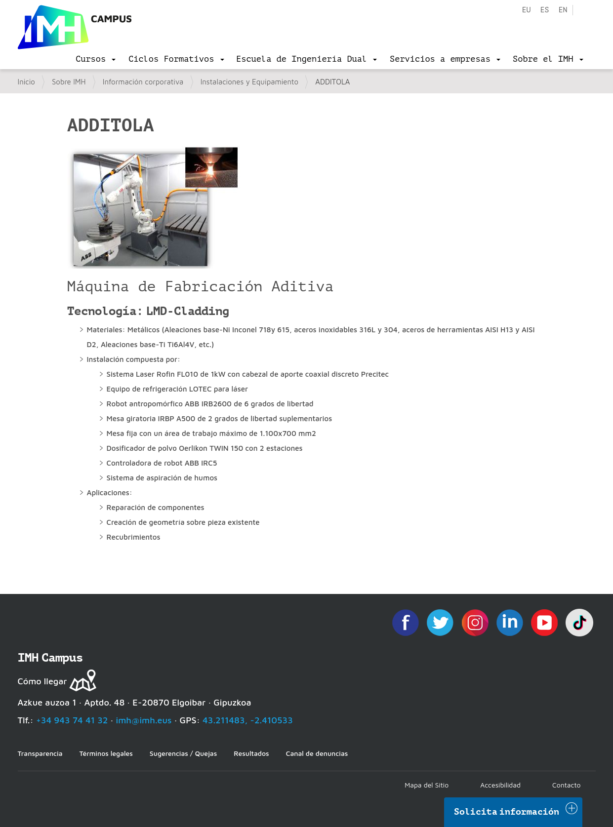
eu (526, 10)
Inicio (26, 82)
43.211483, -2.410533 (248, 720)
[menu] (96, 59)
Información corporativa (143, 82)
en (562, 10)
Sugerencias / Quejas (183, 753)
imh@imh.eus (144, 720)
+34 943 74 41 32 (72, 720)
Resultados (251, 753)
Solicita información (507, 812)
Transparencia (40, 753)
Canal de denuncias (317, 753)
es (544, 10)
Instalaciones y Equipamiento (249, 82)
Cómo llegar (42, 681)
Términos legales (106, 753)
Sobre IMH (69, 82)
